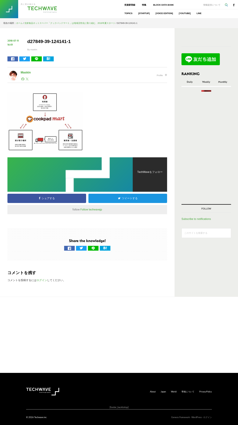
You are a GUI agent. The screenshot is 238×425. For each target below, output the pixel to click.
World (174, 391)
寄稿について (187, 391)
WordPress (196, 417)
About (153, 391)
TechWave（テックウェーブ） (32, 9)
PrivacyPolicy (205, 391)
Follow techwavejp (91, 209)
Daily (190, 81)
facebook (233, 5)
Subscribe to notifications (196, 219)
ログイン (42, 280)
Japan (163, 391)
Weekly (206, 81)
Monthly (222, 81)
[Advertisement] (206, 148)
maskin (26, 72)
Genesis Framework (180, 417)
